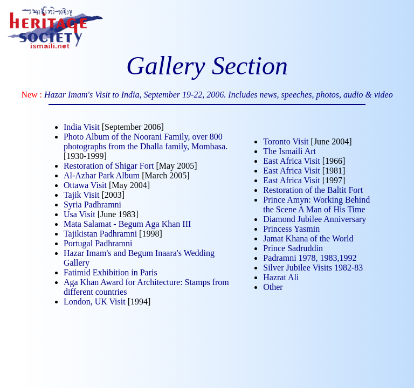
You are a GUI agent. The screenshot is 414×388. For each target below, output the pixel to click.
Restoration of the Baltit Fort (313, 190)
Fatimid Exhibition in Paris (110, 272)
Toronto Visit (285, 141)
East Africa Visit (291, 160)
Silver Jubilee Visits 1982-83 (313, 267)
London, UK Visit (95, 301)
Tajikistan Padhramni (100, 233)
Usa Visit (79, 214)
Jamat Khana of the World (308, 238)
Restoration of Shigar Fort (109, 165)
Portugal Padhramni (98, 243)
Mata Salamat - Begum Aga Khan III (127, 223)
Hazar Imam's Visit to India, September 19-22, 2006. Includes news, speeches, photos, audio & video (218, 94)
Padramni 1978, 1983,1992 (309, 257)
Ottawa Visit (85, 185)
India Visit (82, 126)
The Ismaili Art (289, 151)
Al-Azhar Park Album (102, 175)
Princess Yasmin (291, 228)
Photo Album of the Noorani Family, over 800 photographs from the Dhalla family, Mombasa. (145, 141)
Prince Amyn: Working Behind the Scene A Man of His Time (316, 204)
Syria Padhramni (92, 204)
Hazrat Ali (281, 277)
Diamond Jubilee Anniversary (314, 219)
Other (272, 287)
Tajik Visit (82, 194)
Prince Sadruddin (293, 248)
